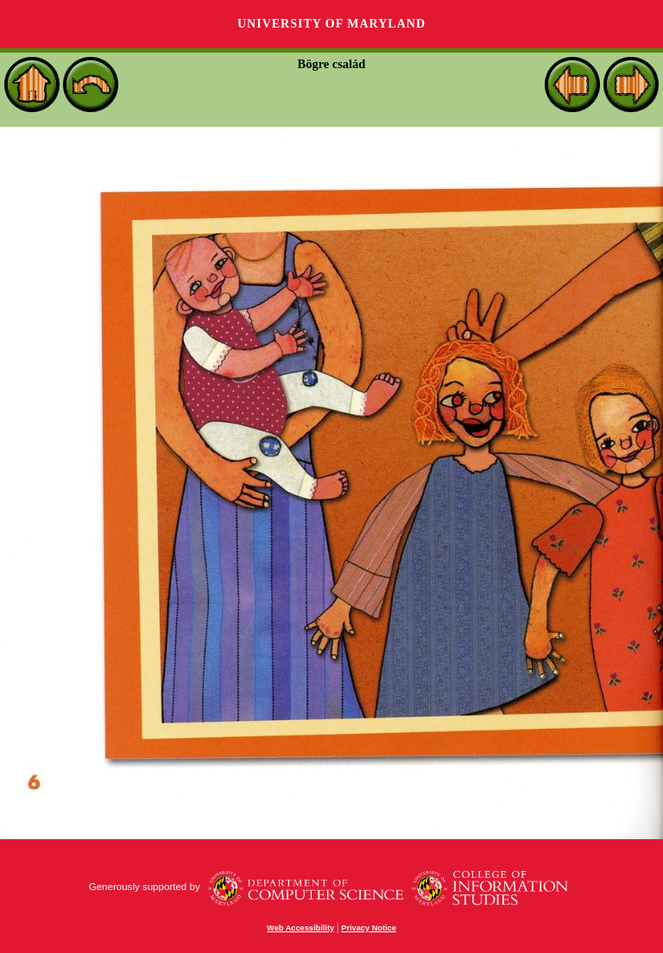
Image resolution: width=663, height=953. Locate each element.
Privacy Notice (368, 928)
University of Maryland (331, 23)
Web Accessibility (300, 928)
